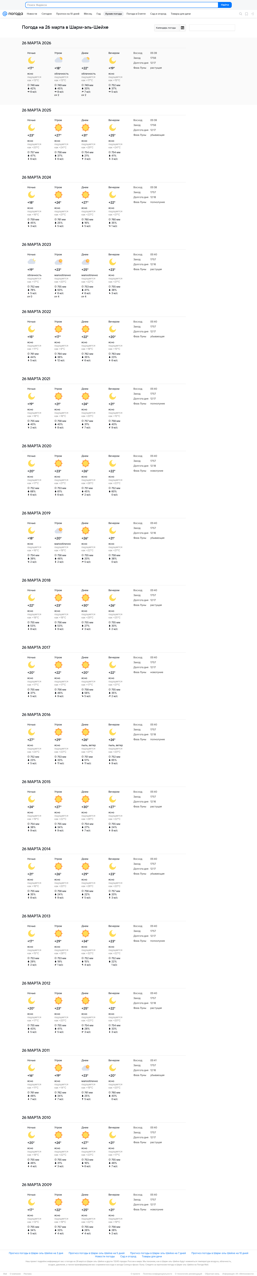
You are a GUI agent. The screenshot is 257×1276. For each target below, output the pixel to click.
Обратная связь (212, 1274)
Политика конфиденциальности (157, 1274)
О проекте (135, 1274)
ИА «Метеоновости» (245, 1274)
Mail (5, 1274)
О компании (15, 1274)
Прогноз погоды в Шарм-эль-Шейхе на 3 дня (36, 1253)
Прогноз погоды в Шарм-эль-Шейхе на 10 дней (219, 1253)
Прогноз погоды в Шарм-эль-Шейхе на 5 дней (97, 1253)
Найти (225, 5)
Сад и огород (128, 1256)
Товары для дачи (152, 1256)
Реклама (27, 1274)
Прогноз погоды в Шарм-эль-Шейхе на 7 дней (158, 1253)
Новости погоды (105, 1256)
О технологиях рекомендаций (188, 1274)
